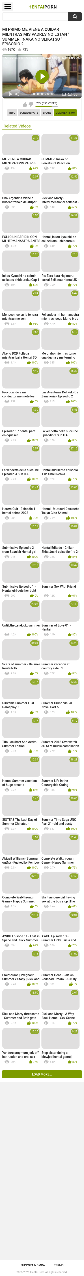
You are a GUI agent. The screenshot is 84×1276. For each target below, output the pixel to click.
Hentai (42, 7)
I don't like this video (30, 104)
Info (12, 112)
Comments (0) (65, 112)
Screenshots (29, 112)
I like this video (25, 104)
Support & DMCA (32, 1265)
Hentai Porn (37, 1272)
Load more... (42, 1074)
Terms (59, 1265)
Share (47, 112)
